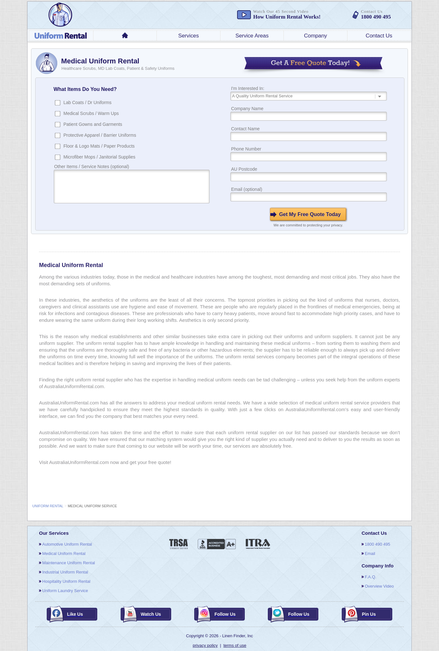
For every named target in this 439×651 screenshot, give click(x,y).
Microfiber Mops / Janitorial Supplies (99, 156)
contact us (379, 36)
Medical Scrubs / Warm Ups (91, 113)
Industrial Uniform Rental (65, 572)
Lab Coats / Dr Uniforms (87, 102)
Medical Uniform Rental (63, 553)
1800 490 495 (377, 544)
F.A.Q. (370, 576)
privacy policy (205, 645)
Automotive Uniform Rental (67, 544)
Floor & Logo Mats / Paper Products (99, 146)
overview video (379, 586)
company (315, 36)
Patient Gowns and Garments (92, 124)
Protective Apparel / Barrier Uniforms (99, 135)
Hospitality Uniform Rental (66, 581)
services (188, 36)
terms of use (234, 645)
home (125, 35)
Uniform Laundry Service (65, 590)
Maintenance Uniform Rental (68, 562)
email (370, 553)
